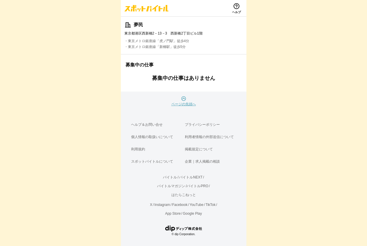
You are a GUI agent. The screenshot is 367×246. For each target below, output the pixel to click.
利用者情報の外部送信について (209, 137)
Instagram (162, 205)
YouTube (196, 205)
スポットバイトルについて (152, 161)
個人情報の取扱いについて (152, 137)
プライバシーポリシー (202, 125)
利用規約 (138, 149)
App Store (172, 213)
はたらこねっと (183, 195)
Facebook (179, 205)
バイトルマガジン (171, 186)
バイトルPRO (197, 186)
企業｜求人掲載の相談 (202, 161)
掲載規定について (199, 149)
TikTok (210, 205)
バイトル (170, 177)
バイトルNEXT (190, 177)
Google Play (192, 213)
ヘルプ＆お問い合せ (147, 125)
